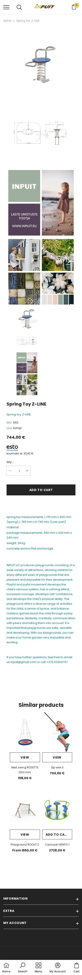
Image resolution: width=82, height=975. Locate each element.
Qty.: (10, 462)
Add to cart (41, 490)
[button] (22, 968)
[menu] (6, 7)
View (25, 757)
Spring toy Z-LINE (27, 21)
